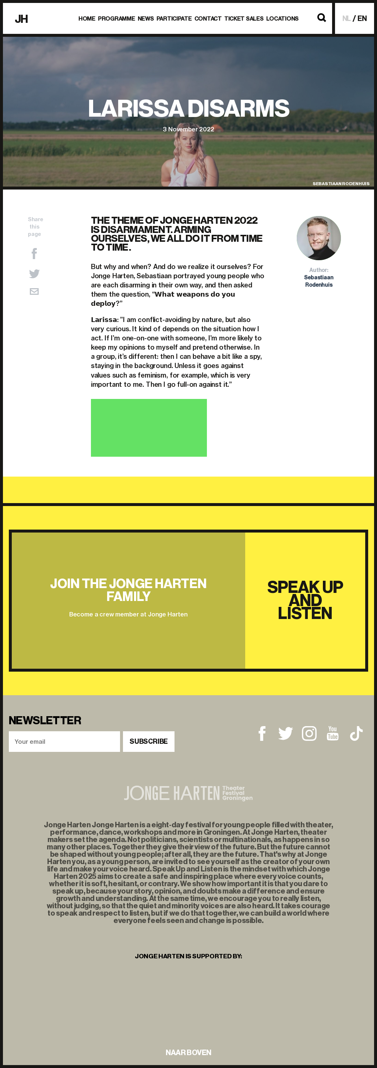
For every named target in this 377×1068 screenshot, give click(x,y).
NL (346, 18)
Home (86, 18)
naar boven (188, 1052)
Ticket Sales (244, 18)
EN (362, 18)
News (146, 18)
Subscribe (149, 742)
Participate (174, 18)
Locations (282, 18)
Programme (116, 18)
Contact (208, 18)
